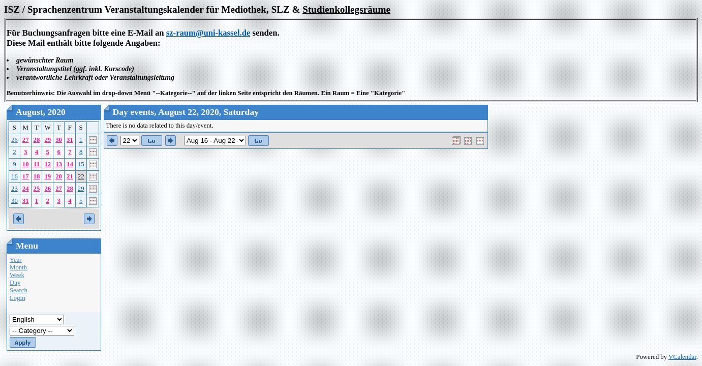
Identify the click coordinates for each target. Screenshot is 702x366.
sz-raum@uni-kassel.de (208, 33)
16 (14, 176)
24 (25, 188)
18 (37, 176)
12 (47, 164)
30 (58, 139)
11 (37, 164)
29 (47, 139)
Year (16, 259)
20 (58, 176)
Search (18, 290)
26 (14, 139)
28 (37, 139)
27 (25, 139)
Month (18, 267)
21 (70, 176)
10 (25, 164)
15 (81, 164)
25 (37, 188)
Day (15, 282)
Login (17, 297)
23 (14, 188)
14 (70, 164)
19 (47, 176)
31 (70, 139)
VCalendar (682, 356)
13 (58, 164)
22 (81, 176)
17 (25, 176)
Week (17, 275)
